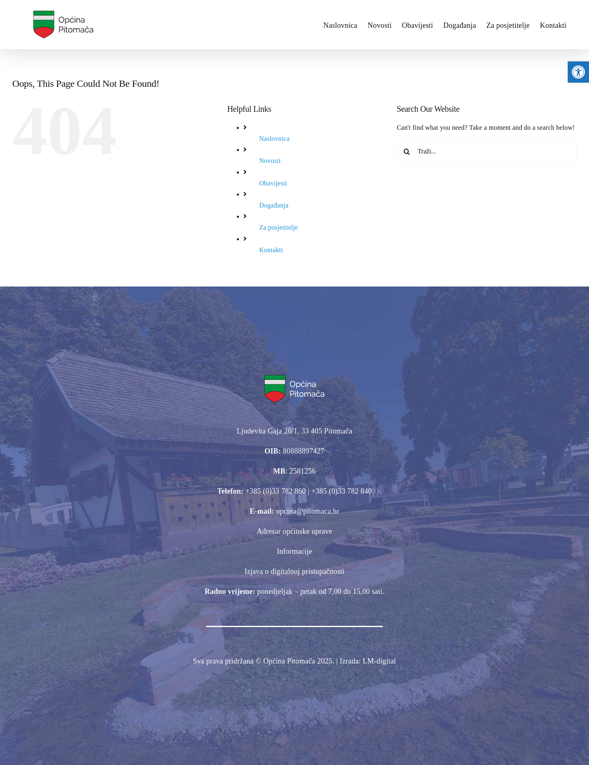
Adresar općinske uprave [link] (294, 531)
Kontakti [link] (271, 249)
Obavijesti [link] (273, 183)
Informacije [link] (294, 551)
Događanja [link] (273, 205)
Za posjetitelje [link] (278, 227)
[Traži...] (487, 151)
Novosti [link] (270, 160)
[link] (578, 72)
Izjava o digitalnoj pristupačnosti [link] (295, 571)
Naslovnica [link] (274, 138)
